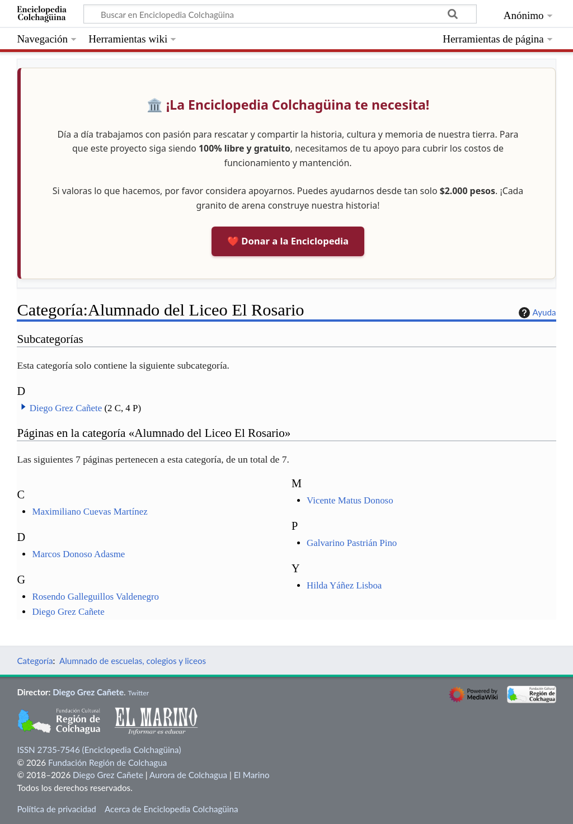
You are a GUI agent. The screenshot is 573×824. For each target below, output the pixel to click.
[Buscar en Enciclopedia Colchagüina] (280, 14)
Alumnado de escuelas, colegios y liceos (132, 661)
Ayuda (536, 312)
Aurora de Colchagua (188, 775)
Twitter (138, 693)
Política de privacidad (56, 809)
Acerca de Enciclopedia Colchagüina (171, 809)
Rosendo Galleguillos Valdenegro (95, 596)
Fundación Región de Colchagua (107, 762)
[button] (23, 407)
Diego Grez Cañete (66, 408)
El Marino (252, 775)
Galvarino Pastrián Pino (352, 543)
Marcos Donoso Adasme (78, 554)
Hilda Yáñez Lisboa (344, 585)
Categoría (35, 661)
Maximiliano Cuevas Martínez (89, 511)
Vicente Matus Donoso (350, 500)
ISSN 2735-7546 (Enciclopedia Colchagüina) (99, 750)
